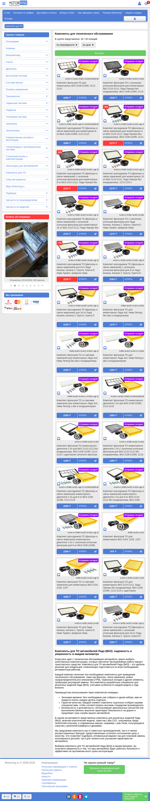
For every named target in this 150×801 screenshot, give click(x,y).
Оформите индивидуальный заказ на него (104, 769)
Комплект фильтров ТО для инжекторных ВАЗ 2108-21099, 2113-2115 (76, 85)
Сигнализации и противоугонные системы (23, 148)
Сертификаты (48, 783)
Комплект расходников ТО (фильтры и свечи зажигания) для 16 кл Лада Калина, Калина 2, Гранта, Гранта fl (77, 312)
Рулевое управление (17, 89)
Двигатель (11, 69)
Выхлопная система (16, 75)
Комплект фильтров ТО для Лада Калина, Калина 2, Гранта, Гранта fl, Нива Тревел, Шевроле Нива (76, 630)
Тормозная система (16, 103)
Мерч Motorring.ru (15, 186)
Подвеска (11, 110)
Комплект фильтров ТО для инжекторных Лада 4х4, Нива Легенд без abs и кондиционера (122, 312)
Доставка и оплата (47, 12)
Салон (9, 62)
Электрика (11, 123)
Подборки (11, 193)
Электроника (13, 130)
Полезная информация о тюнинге (59, 766)
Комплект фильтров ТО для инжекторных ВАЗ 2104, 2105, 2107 (122, 538)
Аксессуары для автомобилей (22, 166)
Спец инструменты (16, 179)
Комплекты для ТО (16, 172)
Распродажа (12, 41)
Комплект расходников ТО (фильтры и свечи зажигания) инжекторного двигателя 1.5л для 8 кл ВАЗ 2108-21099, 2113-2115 (77, 495)
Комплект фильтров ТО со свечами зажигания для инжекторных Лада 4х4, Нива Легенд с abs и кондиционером (77, 403)
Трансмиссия (13, 96)
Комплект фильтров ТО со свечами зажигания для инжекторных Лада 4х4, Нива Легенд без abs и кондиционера (77, 358)
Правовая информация (53, 779)
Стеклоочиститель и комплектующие (16, 157)
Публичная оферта (51, 770)
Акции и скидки (133, 12)
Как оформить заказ (88, 12)
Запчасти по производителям (21, 200)
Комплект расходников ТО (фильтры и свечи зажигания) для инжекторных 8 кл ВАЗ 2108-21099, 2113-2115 (77, 131)
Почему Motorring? (112, 12)
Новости (45, 776)
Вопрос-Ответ (67, 12)
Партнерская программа (54, 786)
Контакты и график (23, 12)
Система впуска (14, 82)
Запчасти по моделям (17, 207)
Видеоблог (47, 773)
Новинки (10, 48)
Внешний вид (13, 55)
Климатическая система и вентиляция (19, 138)
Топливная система (16, 117)
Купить (83, 98)
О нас (7, 12)
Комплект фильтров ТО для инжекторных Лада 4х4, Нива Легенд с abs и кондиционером (123, 358)
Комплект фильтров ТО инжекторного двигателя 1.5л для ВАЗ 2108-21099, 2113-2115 (123, 403)
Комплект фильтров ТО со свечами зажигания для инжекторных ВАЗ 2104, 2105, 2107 (77, 585)
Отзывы (8, 18)
